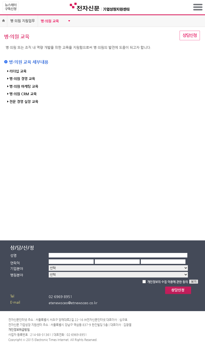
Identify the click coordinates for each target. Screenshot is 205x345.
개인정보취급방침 (19, 329)
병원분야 (16, 275)
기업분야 (16, 269)
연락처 (15, 263)
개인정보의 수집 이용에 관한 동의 (167, 282)
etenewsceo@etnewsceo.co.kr (73, 303)
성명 (13, 255)
